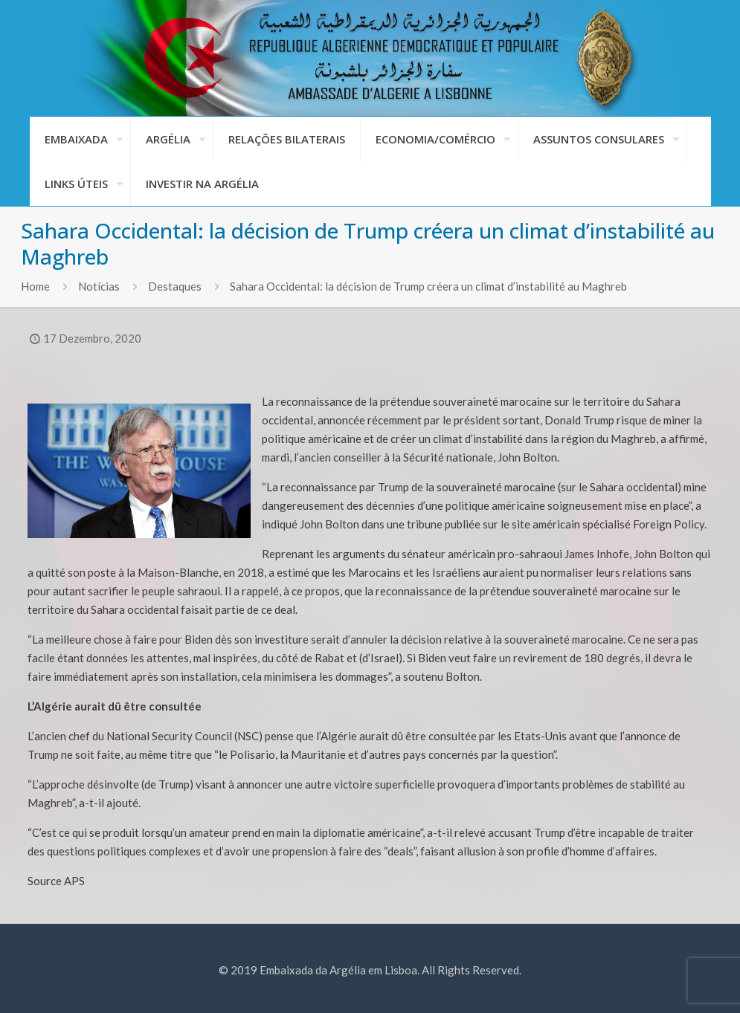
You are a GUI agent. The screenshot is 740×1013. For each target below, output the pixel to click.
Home (35, 286)
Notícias (99, 286)
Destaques (175, 286)
